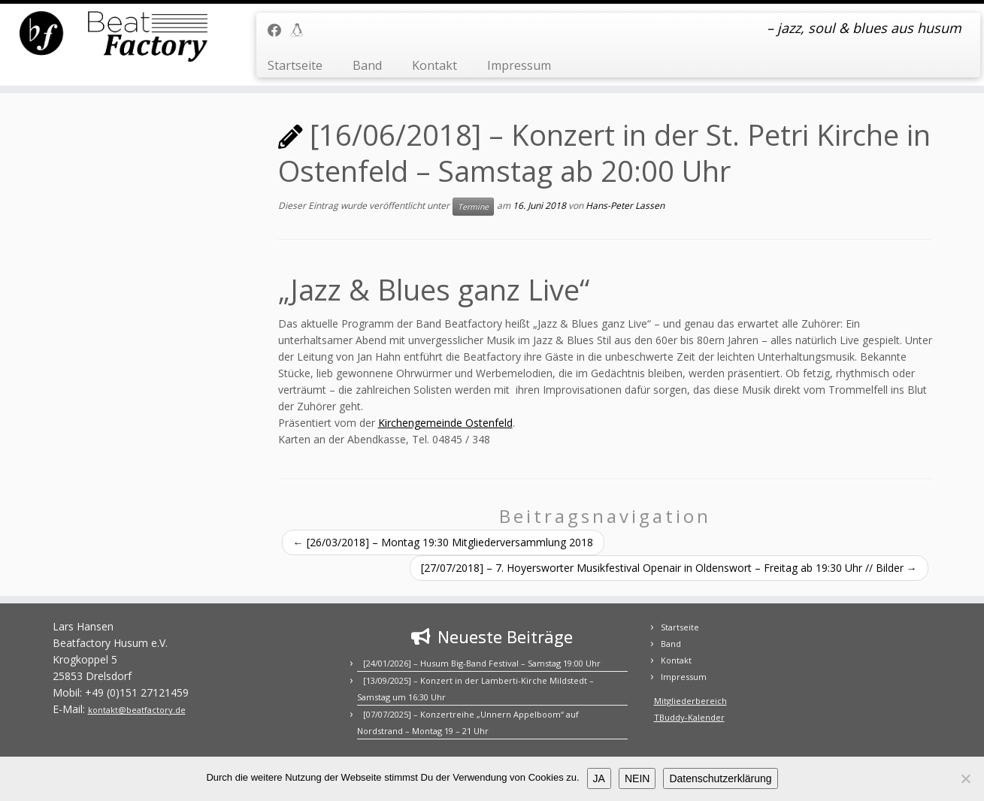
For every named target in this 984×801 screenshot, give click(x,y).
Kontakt (434, 65)
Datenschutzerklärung (720, 778)
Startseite (295, 65)
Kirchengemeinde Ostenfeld (445, 423)
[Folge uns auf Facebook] (279, 30)
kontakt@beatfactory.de (137, 709)
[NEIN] (965, 778)
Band (367, 65)
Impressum (519, 65)
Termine (473, 206)
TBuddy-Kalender (689, 717)
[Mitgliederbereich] (302, 30)
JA (599, 778)
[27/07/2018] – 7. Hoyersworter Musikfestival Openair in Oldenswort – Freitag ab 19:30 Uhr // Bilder (669, 568)
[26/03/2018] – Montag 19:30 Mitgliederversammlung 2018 (443, 542)
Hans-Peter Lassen (625, 205)
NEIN (637, 778)
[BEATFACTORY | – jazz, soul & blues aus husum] (113, 37)
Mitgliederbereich (690, 700)
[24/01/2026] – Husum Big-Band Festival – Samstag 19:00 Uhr (482, 663)
